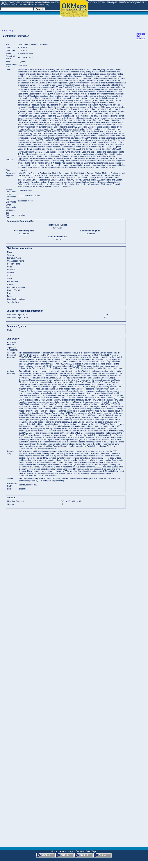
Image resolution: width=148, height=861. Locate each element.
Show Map (7, 30)
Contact (80, 851)
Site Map (91, 851)
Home (54, 851)
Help (70, 851)
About (62, 851)
